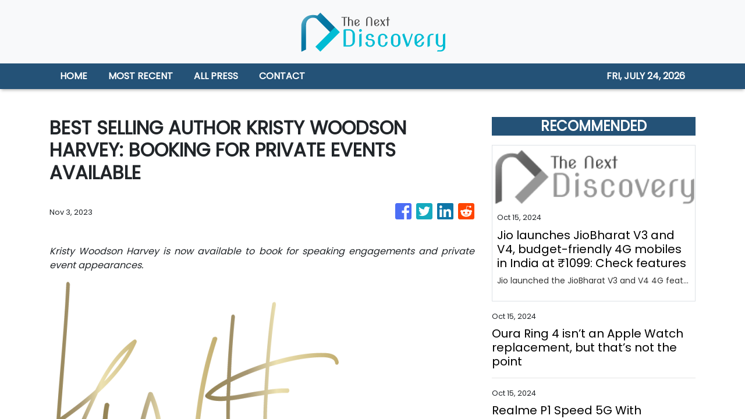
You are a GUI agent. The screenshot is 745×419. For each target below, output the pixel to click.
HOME (73, 76)
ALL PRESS (216, 76)
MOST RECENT (140, 76)
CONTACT (282, 76)
